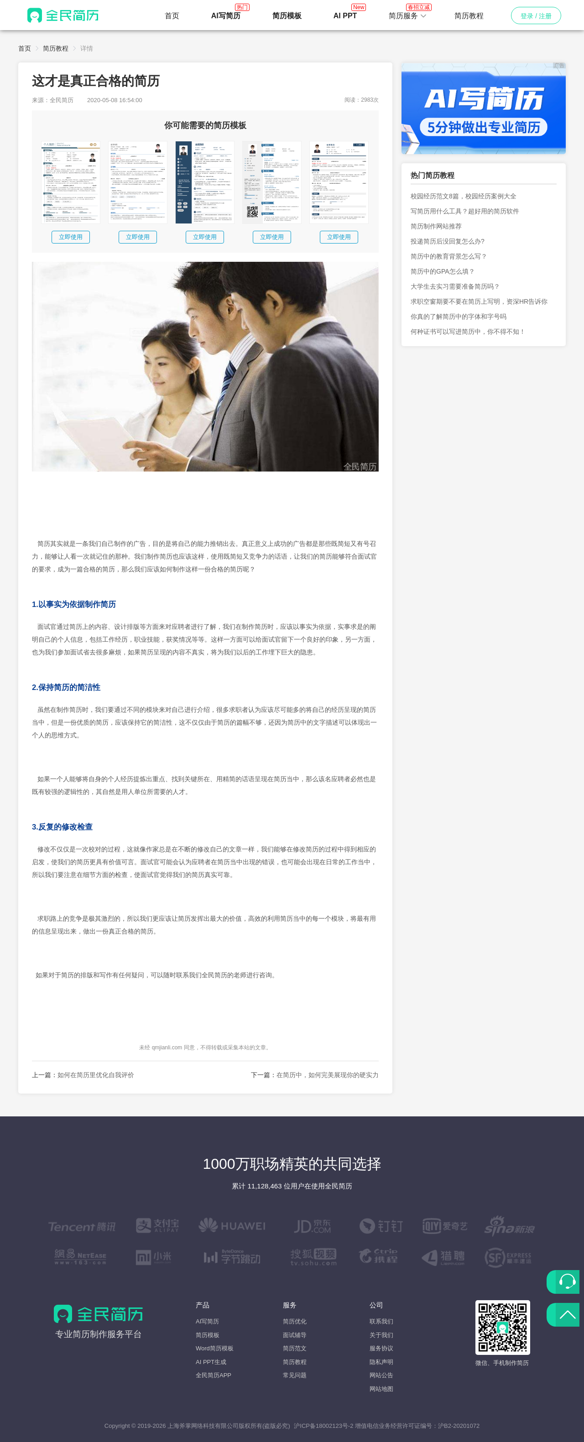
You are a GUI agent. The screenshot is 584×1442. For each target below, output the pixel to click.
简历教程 (469, 16)
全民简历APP (213, 1375)
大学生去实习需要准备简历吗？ (455, 286)
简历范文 (295, 1348)
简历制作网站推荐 (436, 226)
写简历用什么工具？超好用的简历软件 (465, 211)
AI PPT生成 (211, 1362)
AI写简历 (207, 1321)
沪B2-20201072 (459, 1425)
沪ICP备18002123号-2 (323, 1425)
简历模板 (207, 1335)
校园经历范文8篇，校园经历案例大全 (463, 196)
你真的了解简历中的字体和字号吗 (458, 316)
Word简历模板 (215, 1348)
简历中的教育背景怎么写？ (449, 256)
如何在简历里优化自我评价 (95, 1075)
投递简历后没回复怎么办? (448, 241)
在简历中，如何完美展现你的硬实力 (327, 1075)
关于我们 (381, 1335)
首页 (172, 16)
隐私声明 (381, 1362)
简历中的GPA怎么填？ (443, 271)
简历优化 (295, 1321)
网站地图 (381, 1388)
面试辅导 (295, 1335)
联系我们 (381, 1321)
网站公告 (381, 1375)
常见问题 (295, 1375)
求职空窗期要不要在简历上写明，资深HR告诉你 (479, 301)
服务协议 (381, 1348)
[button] (408, 16)
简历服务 (408, 13)
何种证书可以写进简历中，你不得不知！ (468, 331)
